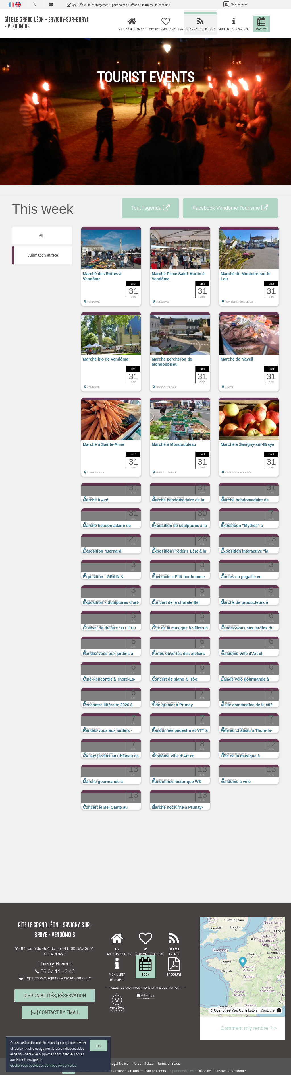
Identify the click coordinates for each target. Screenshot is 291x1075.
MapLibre (267, 1010)
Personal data (142, 1064)
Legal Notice (119, 1064)
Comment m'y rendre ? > (249, 1028)
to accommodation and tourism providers (135, 1071)
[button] (111, 269)
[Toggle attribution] (279, 1010)
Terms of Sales (168, 1064)
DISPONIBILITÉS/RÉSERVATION (55, 995)
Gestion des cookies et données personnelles (43, 1065)
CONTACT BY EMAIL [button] (55, 1012)
